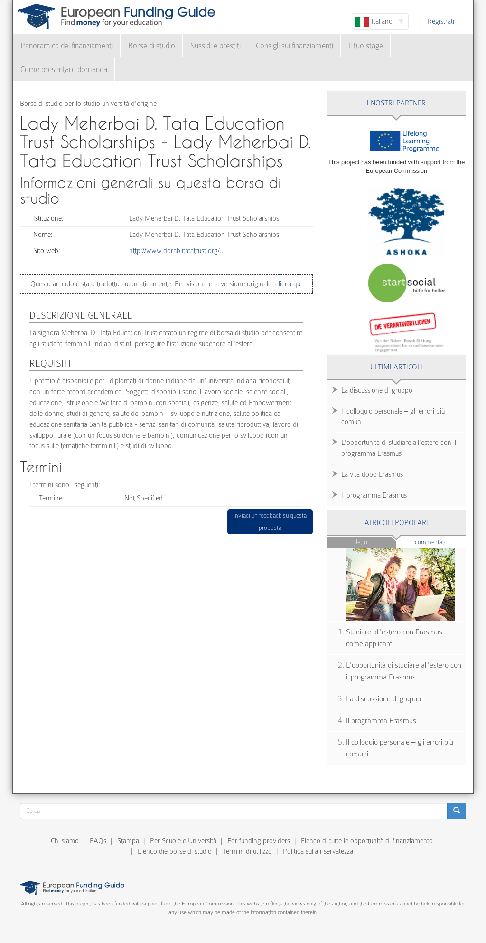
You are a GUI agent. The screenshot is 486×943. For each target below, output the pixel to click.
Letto (361, 542)
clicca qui (287, 284)
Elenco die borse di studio (175, 851)
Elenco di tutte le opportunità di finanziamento (367, 841)
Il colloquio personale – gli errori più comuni (393, 416)
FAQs (98, 841)
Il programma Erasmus (374, 495)
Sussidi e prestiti (215, 45)
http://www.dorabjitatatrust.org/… (177, 251)
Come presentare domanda (63, 69)
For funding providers (258, 841)
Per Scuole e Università (183, 841)
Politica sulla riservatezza (318, 851)
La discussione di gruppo (376, 390)
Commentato (440, 542)
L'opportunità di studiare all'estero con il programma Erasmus (398, 448)
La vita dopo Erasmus (372, 474)
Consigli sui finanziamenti (294, 45)
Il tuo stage (365, 45)
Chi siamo (65, 841)
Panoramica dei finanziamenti (66, 45)
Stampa (128, 841)
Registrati (441, 21)
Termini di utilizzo (247, 851)
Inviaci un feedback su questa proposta (270, 521)
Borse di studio (151, 45)
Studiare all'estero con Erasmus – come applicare (397, 638)
